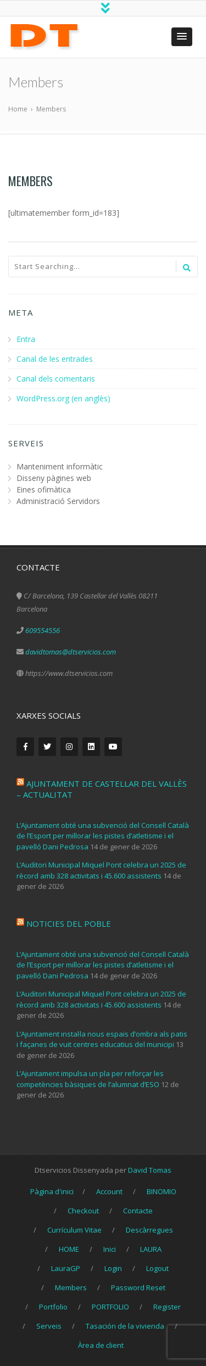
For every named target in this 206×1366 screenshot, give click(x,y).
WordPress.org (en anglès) (63, 398)
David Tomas (149, 1170)
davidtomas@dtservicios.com (70, 652)
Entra (25, 339)
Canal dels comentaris (55, 378)
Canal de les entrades (54, 359)
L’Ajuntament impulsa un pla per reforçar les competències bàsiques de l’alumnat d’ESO (90, 1078)
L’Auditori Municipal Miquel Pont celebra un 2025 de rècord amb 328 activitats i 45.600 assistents (101, 870)
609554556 (42, 630)
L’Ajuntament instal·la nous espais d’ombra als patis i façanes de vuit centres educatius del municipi (101, 1039)
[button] (181, 36)
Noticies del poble (68, 923)
